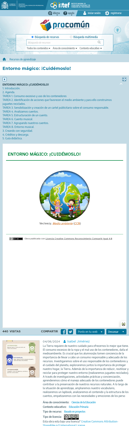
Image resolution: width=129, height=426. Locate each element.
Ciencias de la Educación (84, 402)
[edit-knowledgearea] (65, 48)
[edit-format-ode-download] (116, 331)
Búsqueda (101, 43)
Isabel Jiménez (78, 341)
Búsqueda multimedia (84, 37)
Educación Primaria (78, 406)
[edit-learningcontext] (91, 48)
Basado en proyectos (74, 411)
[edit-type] (39, 48)
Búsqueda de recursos (45, 37)
